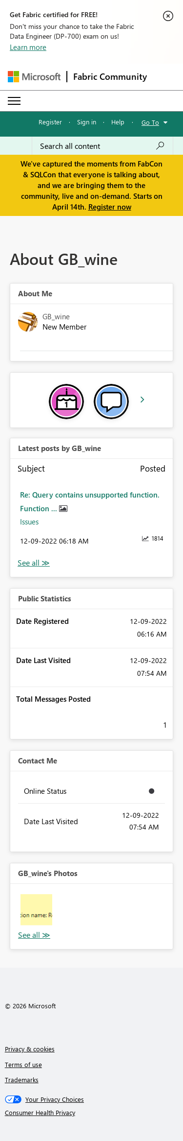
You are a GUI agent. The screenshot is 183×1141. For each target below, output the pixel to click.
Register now (109, 207)
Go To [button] (150, 122)
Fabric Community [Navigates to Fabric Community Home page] (110, 76)
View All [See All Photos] (34, 935)
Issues (29, 521)
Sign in (86, 122)
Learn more (28, 47)
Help (117, 122)
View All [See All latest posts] (34, 563)
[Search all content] (102, 146)
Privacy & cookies (30, 1049)
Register (50, 122)
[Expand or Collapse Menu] (14, 101)
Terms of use (23, 1064)
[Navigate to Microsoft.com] (34, 76)
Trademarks (22, 1079)
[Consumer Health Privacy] (92, 1112)
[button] (36, 910)
